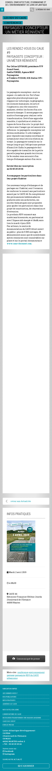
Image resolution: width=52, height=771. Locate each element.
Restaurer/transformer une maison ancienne (22, 718)
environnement (37, 672)
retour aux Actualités (21, 501)
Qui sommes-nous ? (10, 693)
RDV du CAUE (32, 675)
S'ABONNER (26, 765)
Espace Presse (8, 725)
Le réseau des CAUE (43, 10)
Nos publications (9, 697)
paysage (11, 675)
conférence (22, 672)
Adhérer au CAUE (10, 704)
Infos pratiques (9, 700)
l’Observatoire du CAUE (12, 714)
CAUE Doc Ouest (9, 721)
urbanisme (12, 678)
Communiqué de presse (26, 658)
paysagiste (20, 675)
